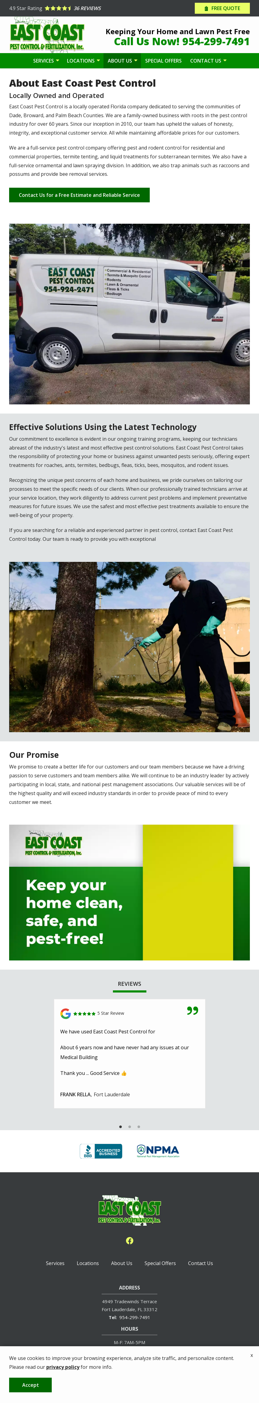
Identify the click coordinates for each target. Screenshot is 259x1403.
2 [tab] (130, 1127)
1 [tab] (120, 1127)
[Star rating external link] (69, 8)
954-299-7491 (134, 1317)
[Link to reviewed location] (129, 1013)
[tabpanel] (129, 1054)
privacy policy (62, 1367)
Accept (30, 1385)
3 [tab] (139, 1127)
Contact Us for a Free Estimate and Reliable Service (79, 195)
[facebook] (129, 1240)
